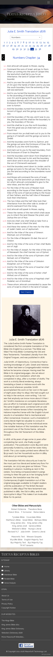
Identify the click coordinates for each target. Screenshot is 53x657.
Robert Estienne (18, 509)
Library (5, 571)
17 (7, 46)
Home (5, 566)
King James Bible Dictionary (12, 629)
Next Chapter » (26, 292)
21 (22, 46)
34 (32, 49)
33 (28, 49)
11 (33, 42)
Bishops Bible (41, 520)
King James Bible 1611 (10, 625)
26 (41, 46)
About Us (5, 596)
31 (20, 49)
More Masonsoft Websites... (12, 637)
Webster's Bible (19, 529)
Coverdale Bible (33, 517)
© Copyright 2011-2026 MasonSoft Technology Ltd (26, 651)
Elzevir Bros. (13, 512)
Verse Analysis (8, 583)
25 (37, 46)
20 (19, 46)
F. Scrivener (26, 512)
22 (26, 46)
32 (24, 49)
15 (48, 42)
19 (15, 46)
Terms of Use (7, 600)
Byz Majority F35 (35, 542)
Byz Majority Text (18, 542)
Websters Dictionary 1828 (11, 633)
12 (36, 42)
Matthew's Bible (13, 520)
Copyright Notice (8, 608)
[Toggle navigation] (49, 2)
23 (30, 46)
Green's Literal (38, 532)
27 (45, 46)
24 (34, 46)
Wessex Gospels (34, 537)
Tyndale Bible (18, 517)
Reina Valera (39, 512)
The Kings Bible (7, 620)
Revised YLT (13, 532)
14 (44, 42)
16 (3, 46)
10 (29, 42)
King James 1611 (18, 523)
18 (11, 46)
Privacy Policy (7, 604)
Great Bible (27, 520)
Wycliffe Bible (16, 539)
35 (36, 49)
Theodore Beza (35, 509)
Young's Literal (34, 529)
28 (49, 46)
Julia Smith (26, 532)
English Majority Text (33, 539)
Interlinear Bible (9, 575)
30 (17, 49)
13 (40, 42)
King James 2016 (19, 526)
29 (13, 49)
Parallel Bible (8, 579)
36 (40, 49)
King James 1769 (34, 523)
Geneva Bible (35, 526)
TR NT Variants (26, 545)
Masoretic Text (18, 537)
